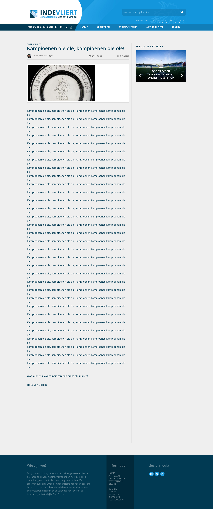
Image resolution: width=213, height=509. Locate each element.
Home (84, 27)
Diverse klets (34, 44)
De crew (113, 489)
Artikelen (103, 27)
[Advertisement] (78, 411)
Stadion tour (128, 27)
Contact (113, 491)
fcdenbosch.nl (116, 499)
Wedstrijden (154, 27)
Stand (175, 27)
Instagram (114, 497)
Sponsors (114, 494)
